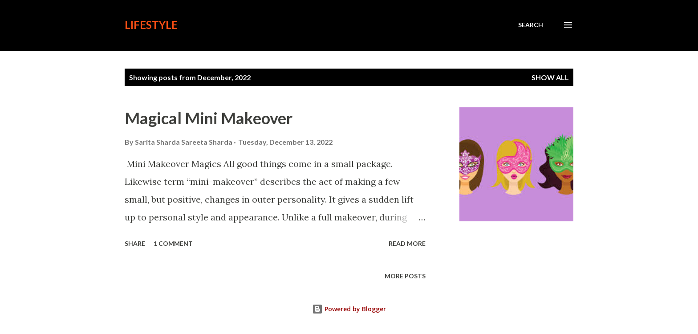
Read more (407, 243)
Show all (550, 77)
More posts (405, 276)
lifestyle (151, 24)
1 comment (173, 243)
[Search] (530, 25)
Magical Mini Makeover (208, 118)
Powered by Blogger (349, 309)
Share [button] (135, 243)
